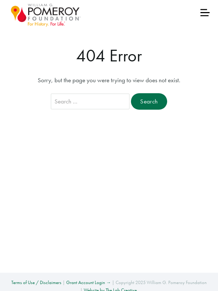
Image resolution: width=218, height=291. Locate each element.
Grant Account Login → (88, 282)
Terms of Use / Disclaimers (36, 282)
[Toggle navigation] (205, 12)
